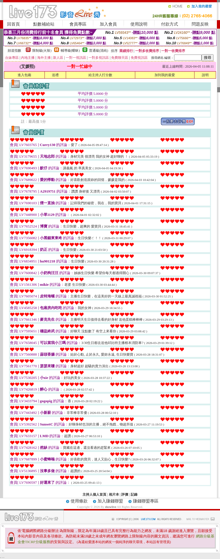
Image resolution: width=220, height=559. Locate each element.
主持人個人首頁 (94, 495)
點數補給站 (43, 24)
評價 (124, 495)
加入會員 (108, 24)
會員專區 (77, 24)
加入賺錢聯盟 (110, 501)
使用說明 (138, 24)
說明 (205, 75)
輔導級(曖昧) (70, 51)
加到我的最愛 (165, 75)
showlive (110, 506)
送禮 (55, 75)
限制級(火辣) (42, 51)
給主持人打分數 (100, 75)
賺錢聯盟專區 (145, 501)
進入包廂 (24, 75)
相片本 (114, 495)
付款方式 (169, 24)
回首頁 (13, 24)
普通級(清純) (98, 51)
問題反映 (200, 24)
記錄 (134, 495)
